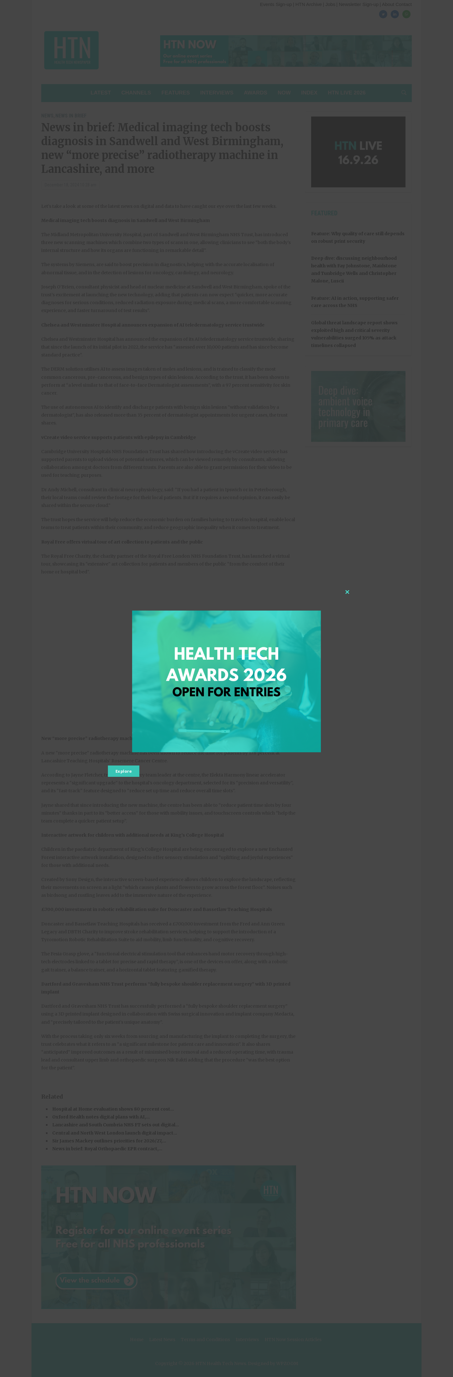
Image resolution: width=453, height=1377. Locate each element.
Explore (123, 771)
